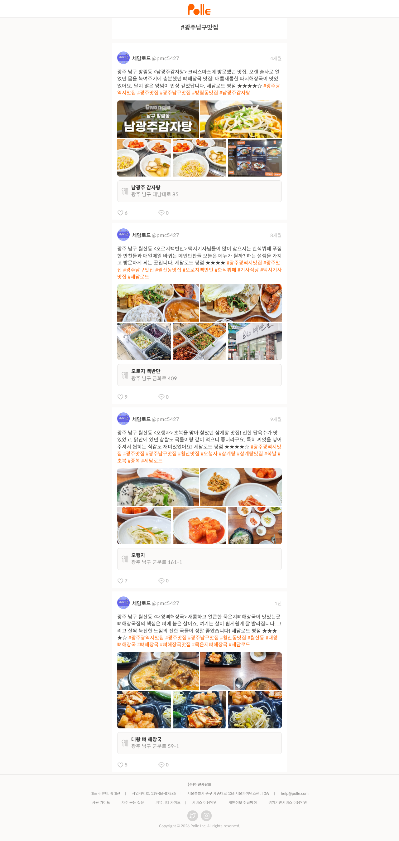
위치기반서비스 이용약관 (287, 802)
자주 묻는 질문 (133, 802)
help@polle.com (295, 793)
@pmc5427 (165, 58)
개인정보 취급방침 (242, 802)
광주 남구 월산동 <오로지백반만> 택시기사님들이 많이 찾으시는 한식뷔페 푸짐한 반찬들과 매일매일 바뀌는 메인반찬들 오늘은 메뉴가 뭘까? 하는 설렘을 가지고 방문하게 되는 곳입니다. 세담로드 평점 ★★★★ (199, 262)
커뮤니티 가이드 (168, 802)
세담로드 (141, 58)
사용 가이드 (101, 802)
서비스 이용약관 (204, 802)
